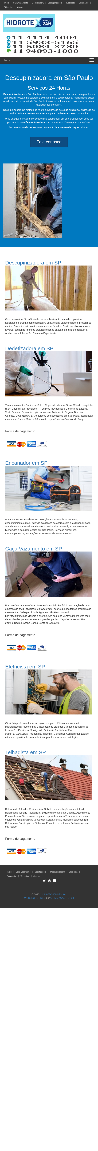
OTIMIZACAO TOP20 (62, 898)
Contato (20, 7)
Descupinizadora (55, 3)
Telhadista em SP (25, 752)
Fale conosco (49, 141)
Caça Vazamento (20, 3)
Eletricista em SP (25, 666)
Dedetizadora (38, 3)
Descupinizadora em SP (33, 263)
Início (6, 3)
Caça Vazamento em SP (33, 549)
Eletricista (70, 3)
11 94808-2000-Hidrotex (53, 894)
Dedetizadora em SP (29, 348)
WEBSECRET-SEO (34, 898)
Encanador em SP (26, 463)
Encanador (83, 3)
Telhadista (8, 7)
